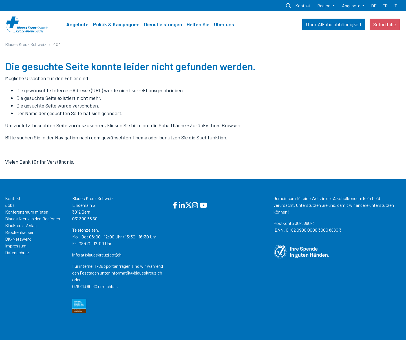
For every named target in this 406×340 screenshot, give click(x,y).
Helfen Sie (198, 24)
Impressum (16, 245)
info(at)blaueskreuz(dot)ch (97, 254)
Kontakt (13, 198)
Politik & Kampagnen (116, 24)
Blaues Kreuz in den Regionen (32, 218)
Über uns (224, 24)
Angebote (77, 24)
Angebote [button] (351, 5)
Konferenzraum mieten (26, 211)
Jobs (10, 205)
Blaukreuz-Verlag (21, 225)
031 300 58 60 (85, 218)
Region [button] (324, 5)
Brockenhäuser (19, 232)
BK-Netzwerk (18, 239)
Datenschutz (17, 252)
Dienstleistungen (163, 24)
